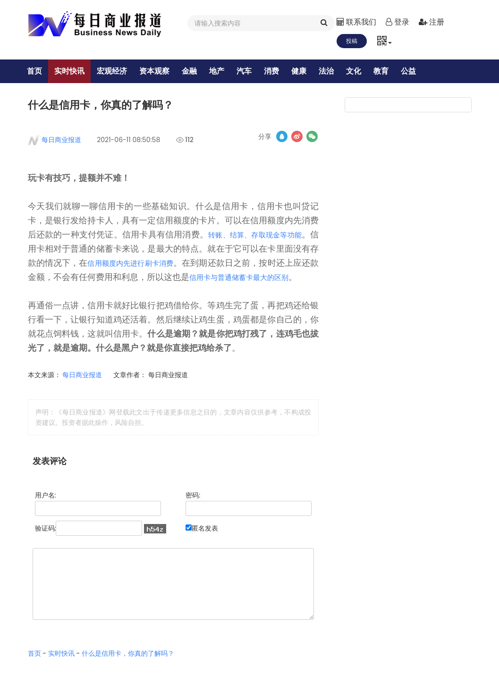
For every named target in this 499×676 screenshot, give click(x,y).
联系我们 (356, 22)
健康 (305, 71)
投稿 (351, 41)
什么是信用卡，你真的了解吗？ (128, 670)
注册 (431, 22)
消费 (278, 71)
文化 (360, 71)
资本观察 (161, 71)
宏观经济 (119, 71)
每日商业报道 (61, 142)
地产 (223, 71)
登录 (397, 22)
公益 (415, 71)
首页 (41, 71)
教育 (388, 71)
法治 (333, 71)
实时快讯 (76, 71)
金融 (196, 71)
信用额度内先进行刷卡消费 (164, 265)
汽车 (251, 71)
